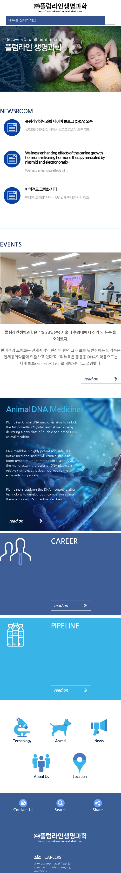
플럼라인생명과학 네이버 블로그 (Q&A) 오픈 (59, 121)
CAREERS (52, 857)
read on (91, 379)
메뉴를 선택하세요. (22, 20)
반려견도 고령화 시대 (41, 189)
